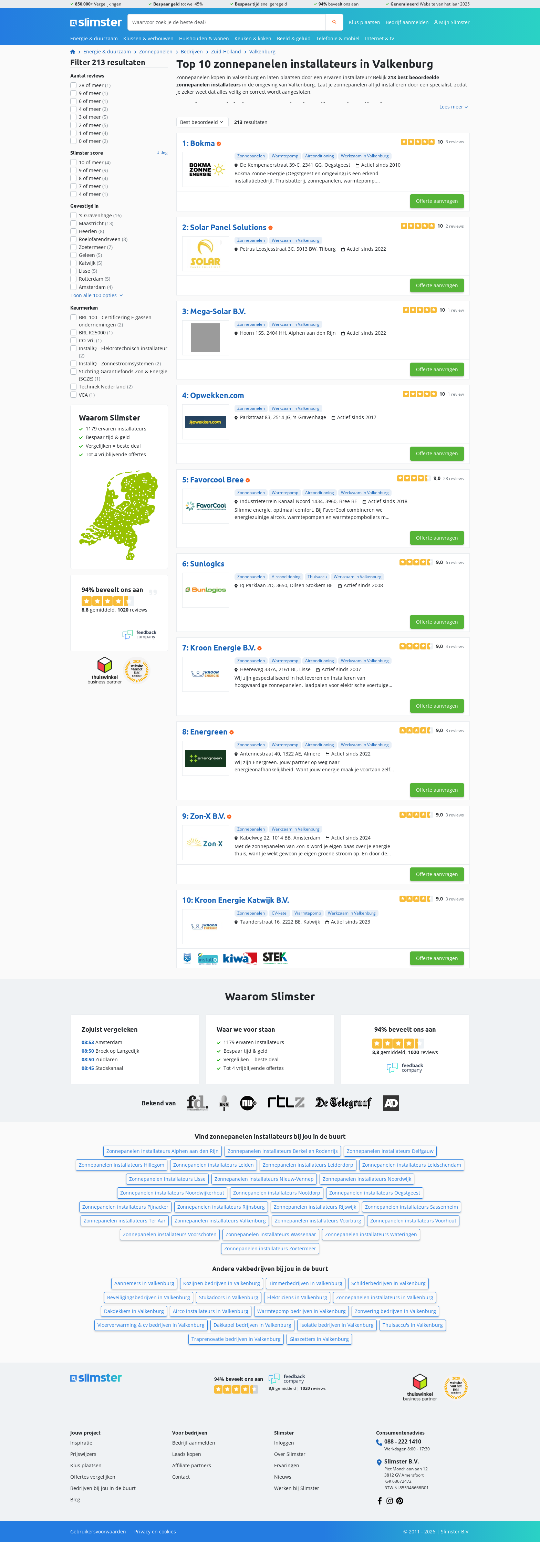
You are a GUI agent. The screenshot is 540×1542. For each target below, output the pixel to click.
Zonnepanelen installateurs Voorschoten (170, 1234)
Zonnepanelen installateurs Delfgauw (390, 1151)
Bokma (202, 143)
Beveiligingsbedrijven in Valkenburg (148, 1297)
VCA (87, 395)
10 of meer (95, 162)
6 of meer (93, 101)
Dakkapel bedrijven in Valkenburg (252, 1325)
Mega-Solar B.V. (218, 311)
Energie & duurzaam (94, 38)
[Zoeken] (334, 22)
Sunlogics (207, 563)
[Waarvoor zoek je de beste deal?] (227, 22)
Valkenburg (262, 51)
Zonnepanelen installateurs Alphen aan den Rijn (162, 1151)
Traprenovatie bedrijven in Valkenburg (236, 1339)
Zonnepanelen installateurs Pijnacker (125, 1207)
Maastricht (96, 223)
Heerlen (91, 231)
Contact (181, 1476)
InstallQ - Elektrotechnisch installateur (123, 352)
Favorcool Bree (217, 479)
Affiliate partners (191, 1465)
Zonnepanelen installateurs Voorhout (413, 1220)
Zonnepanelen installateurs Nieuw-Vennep (264, 1179)
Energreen (209, 731)
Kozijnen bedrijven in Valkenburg (221, 1283)
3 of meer (93, 117)
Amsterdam (96, 287)
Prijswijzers (83, 1454)
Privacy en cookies (155, 1531)
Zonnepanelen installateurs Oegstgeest (374, 1192)
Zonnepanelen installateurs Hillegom (121, 1164)
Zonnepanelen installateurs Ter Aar (125, 1220)
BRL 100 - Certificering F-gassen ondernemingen (115, 321)
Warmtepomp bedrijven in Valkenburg (301, 1311)
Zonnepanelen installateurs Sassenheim (411, 1207)
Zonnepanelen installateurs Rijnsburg (221, 1207)
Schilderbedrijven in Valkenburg (388, 1283)
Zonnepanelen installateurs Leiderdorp (308, 1164)
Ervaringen (286, 1465)
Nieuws (282, 1476)
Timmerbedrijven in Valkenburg (305, 1283)
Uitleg (162, 152)
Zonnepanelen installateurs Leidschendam (411, 1164)
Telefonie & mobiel (338, 38)
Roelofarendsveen (103, 239)
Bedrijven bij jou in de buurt (103, 1488)
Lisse (88, 271)
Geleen (90, 255)
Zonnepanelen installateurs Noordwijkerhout (172, 1192)
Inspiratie (81, 1442)
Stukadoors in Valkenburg (228, 1297)
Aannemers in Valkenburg (144, 1283)
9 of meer (93, 93)
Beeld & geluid (294, 38)
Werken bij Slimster (296, 1488)
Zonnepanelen (156, 51)
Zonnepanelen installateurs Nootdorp (276, 1192)
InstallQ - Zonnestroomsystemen (120, 363)
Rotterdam (94, 278)
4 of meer (93, 109)
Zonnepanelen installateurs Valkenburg (220, 1220)
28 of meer (95, 85)
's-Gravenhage (100, 215)
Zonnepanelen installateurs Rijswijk (315, 1207)
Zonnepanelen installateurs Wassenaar (271, 1234)
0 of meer (93, 141)
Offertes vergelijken (92, 1476)
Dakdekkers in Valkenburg (134, 1311)
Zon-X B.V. (207, 816)
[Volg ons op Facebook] (379, 1500)
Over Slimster (289, 1454)
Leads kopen (186, 1454)
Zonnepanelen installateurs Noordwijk (367, 1179)
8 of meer (93, 178)
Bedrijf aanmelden (407, 22)
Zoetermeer (96, 247)
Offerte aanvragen (437, 201)
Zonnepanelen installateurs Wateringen (371, 1234)
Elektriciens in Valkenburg (297, 1297)
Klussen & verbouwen (148, 38)
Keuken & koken (253, 38)
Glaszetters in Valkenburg (319, 1339)
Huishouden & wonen (204, 38)
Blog (75, 1499)
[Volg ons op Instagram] (389, 1500)
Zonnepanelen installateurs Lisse (167, 1179)
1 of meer (93, 133)
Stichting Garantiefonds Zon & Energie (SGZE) (123, 375)
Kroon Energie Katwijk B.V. (242, 900)
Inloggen (284, 1442)
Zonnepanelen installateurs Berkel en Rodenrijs (283, 1151)
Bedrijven (192, 51)
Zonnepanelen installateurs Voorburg (318, 1220)
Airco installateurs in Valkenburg (210, 1311)
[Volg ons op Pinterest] (399, 1500)
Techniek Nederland (106, 386)
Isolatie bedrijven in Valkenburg (337, 1325)
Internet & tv (379, 38)
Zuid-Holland (226, 51)
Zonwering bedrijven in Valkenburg (395, 1311)
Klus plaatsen (364, 22)
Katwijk (90, 263)
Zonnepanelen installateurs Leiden (213, 1164)
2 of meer (93, 125)
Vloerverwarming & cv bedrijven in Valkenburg (151, 1325)
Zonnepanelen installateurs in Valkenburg (384, 1297)
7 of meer (93, 186)
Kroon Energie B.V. (223, 647)
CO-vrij (90, 340)
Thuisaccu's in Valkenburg (413, 1325)
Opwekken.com (217, 395)
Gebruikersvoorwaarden (98, 1531)
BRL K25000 (96, 332)
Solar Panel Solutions (228, 227)
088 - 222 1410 (402, 1441)
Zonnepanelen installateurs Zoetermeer (270, 1248)
